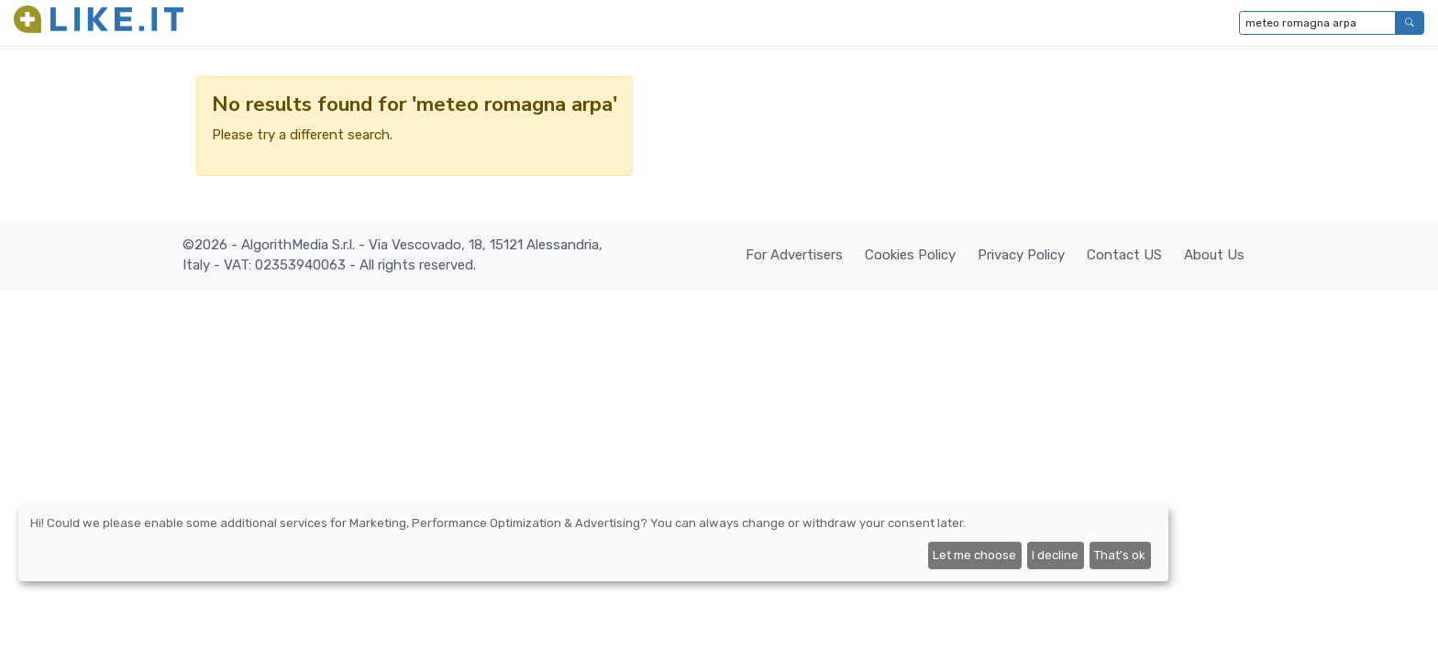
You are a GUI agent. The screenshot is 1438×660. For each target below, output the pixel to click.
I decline (1055, 555)
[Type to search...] (1317, 23)
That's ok (1119, 555)
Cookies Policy (910, 255)
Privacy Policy (1021, 255)
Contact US (1124, 255)
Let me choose (974, 555)
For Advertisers (794, 255)
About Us (1214, 255)
